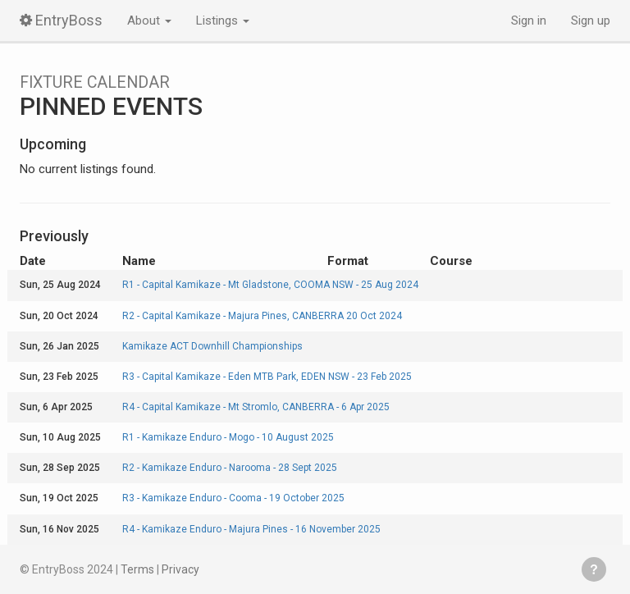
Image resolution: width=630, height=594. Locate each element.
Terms (137, 569)
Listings (222, 20)
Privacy (180, 569)
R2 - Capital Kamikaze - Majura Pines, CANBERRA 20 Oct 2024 (262, 316)
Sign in (528, 20)
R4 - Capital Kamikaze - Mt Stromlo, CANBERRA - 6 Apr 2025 (256, 407)
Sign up (590, 20)
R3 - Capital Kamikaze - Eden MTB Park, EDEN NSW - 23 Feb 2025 (267, 376)
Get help (594, 569)
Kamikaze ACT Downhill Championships (212, 346)
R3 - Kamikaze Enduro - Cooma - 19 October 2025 (233, 498)
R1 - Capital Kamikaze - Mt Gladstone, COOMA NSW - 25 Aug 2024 (270, 284)
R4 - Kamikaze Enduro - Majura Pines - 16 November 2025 (251, 529)
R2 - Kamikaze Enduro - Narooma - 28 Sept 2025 (229, 467)
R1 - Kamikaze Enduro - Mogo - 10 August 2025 (228, 437)
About (149, 20)
